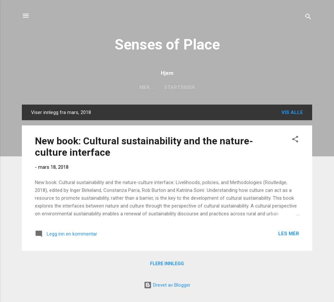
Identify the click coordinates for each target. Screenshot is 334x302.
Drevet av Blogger (167, 285)
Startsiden (167, 87)
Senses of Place (167, 44)
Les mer (288, 234)
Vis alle (292, 112)
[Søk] (308, 18)
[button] (295, 140)
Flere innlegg (167, 263)
